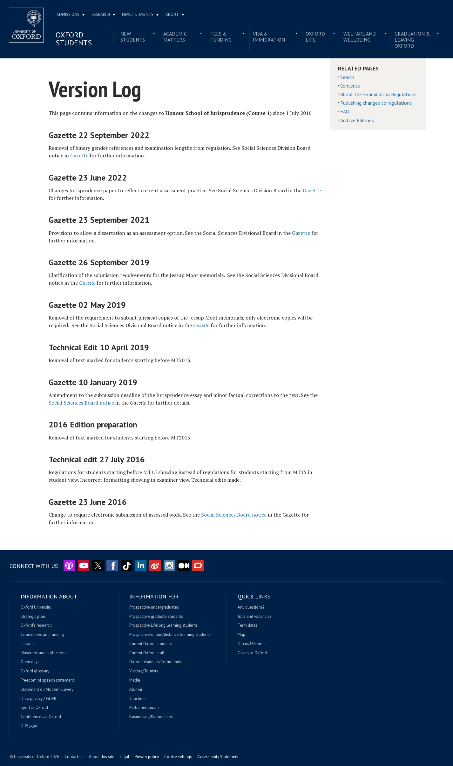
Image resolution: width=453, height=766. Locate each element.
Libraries (28, 644)
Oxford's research (36, 625)
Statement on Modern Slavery (47, 689)
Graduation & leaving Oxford (411, 40)
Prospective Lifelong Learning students (163, 625)
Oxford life (315, 37)
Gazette (79, 155)
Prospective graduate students (156, 616)
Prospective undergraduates (154, 607)
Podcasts (69, 565)
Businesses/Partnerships (151, 717)
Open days (30, 662)
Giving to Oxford (252, 653)
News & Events (138, 14)
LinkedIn (140, 565)
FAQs (346, 112)
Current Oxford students (150, 644)
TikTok (126, 565)
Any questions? (251, 607)
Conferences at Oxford (41, 717)
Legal (124, 757)
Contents (350, 86)
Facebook (112, 565)
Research (101, 14)
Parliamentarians (144, 707)
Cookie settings (178, 757)
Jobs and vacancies (255, 616)
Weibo (155, 565)
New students (133, 37)
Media (134, 680)
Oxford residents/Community (155, 662)
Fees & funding (221, 37)
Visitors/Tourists (143, 671)
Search (347, 77)
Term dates (248, 625)
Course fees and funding (42, 634)
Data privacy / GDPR (38, 699)
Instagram (169, 565)
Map (241, 634)
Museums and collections (43, 653)
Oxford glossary (35, 671)
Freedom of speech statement (47, 680)
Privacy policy (147, 757)
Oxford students (74, 39)
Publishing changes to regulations (376, 103)
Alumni (135, 689)
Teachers (137, 699)
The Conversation (198, 565)
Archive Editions (357, 120)
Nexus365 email (252, 644)
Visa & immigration (269, 37)
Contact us (74, 757)
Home (27, 25)
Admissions (68, 14)
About (172, 14)
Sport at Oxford (34, 707)
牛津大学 (29, 726)
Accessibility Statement (218, 757)
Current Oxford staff (147, 653)
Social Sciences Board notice (81, 403)
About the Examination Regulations (378, 94)
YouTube (83, 565)
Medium (183, 565)
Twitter (98, 565)
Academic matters (175, 37)
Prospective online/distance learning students (170, 634)
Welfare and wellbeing (359, 37)
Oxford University (36, 607)
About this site (101, 757)
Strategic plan (33, 616)
